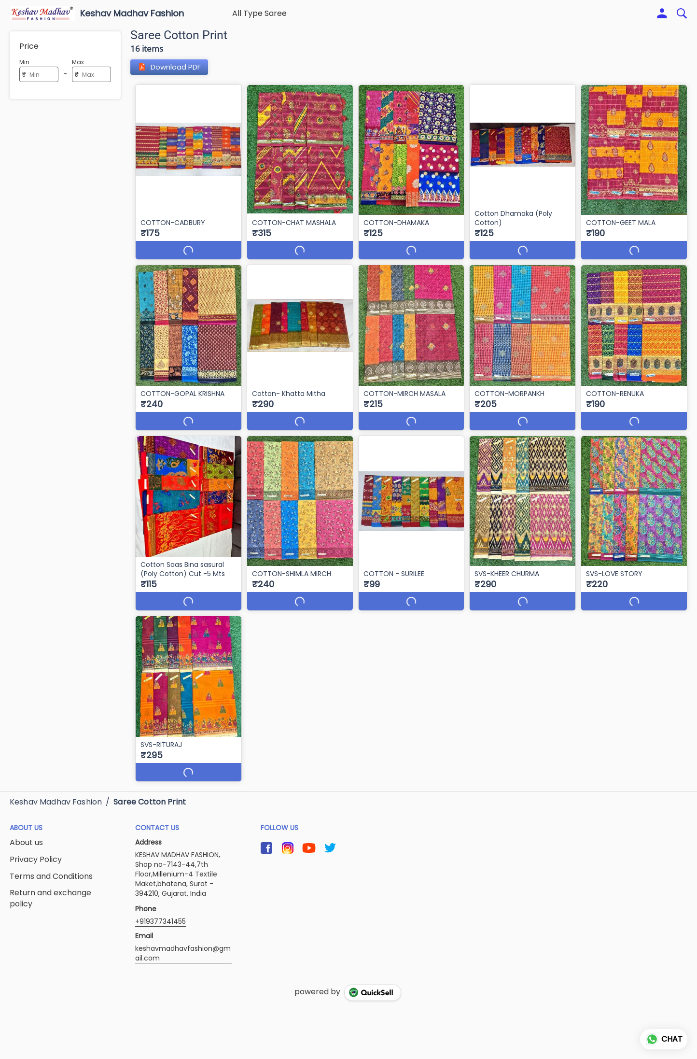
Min (24, 62)
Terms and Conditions (51, 867)
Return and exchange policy (50, 889)
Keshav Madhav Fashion (132, 13)
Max (78, 62)
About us (26, 833)
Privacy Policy (36, 850)
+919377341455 (160, 912)
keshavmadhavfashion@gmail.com (183, 944)
